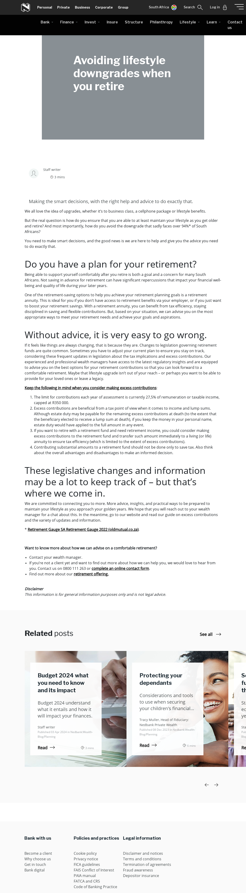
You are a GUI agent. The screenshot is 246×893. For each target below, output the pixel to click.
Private (63, 7)
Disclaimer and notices (143, 853)
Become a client (38, 853)
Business (82, 7)
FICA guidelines (87, 864)
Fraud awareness (138, 870)
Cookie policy (85, 853)
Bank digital (34, 870)
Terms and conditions (142, 858)
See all (210, 634)
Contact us (235, 25)
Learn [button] (212, 22)
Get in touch (35, 864)
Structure (134, 22)
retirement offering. (91, 574)
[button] (163, 7)
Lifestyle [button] (188, 22)
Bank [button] (45, 22)
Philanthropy (161, 22)
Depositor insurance (141, 875)
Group (123, 7)
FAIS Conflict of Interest (94, 870)
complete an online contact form (120, 568)
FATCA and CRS (87, 881)
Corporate (104, 7)
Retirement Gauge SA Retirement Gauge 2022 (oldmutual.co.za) (83, 529)
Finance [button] (67, 22)
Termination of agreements (147, 864)
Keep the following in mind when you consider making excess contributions (90, 387)
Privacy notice (86, 858)
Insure (112, 22)
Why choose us (37, 858)
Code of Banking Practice (95, 886)
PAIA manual (85, 875)
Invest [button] (90, 22)
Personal (44, 7)
